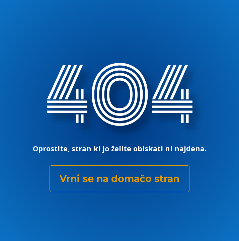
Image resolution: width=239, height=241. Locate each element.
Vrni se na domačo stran (119, 178)
